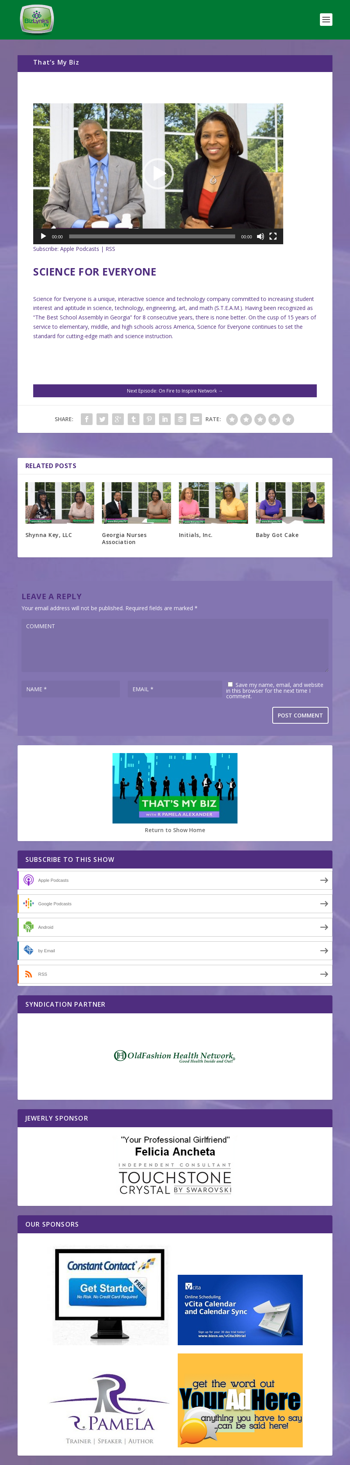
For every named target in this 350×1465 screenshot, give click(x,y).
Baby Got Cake (277, 535)
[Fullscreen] (273, 236)
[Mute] (260, 236)
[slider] (152, 236)
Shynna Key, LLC (48, 535)
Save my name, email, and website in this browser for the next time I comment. (274, 690)
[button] (158, 173)
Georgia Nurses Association (124, 538)
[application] (158, 173)
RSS (110, 248)
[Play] (43, 236)
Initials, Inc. (196, 535)
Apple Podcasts (79, 248)
